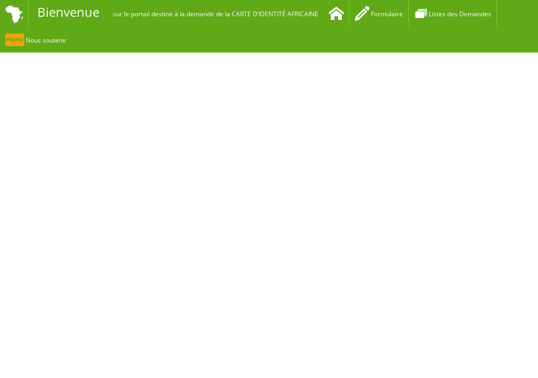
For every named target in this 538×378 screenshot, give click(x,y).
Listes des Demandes (452, 13)
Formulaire (379, 13)
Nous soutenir (36, 40)
